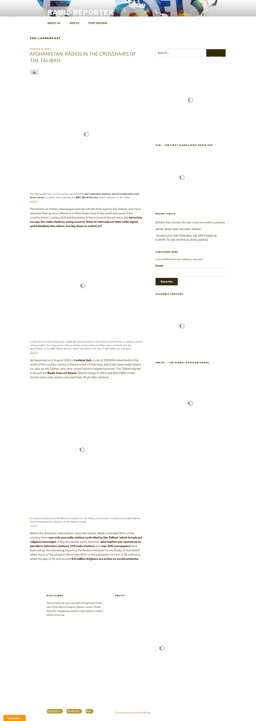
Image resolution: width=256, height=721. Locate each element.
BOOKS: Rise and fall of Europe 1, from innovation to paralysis (190, 222)
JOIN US (76, 23)
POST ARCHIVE (99, 23)
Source (34, 200)
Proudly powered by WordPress (133, 712)
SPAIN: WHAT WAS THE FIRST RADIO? (179, 229)
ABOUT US (55, 23)
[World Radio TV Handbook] (191, 134)
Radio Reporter (81, 12)
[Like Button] (34, 72)
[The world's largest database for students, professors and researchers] (182, 351)
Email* (191, 270)
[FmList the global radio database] (191, 437)
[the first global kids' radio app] (182, 203)
